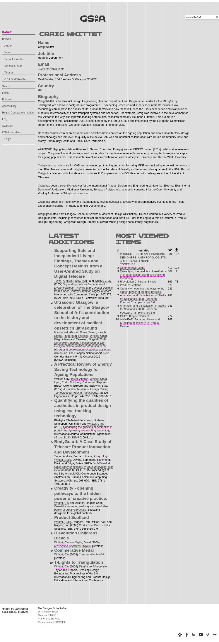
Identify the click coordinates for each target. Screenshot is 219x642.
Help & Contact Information (18, 112)
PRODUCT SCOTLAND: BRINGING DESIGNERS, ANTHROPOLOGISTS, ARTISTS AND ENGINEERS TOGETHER (143, 259)
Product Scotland (130, 285)
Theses (9, 72)
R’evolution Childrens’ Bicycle (138, 281)
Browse (6, 38)
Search (6, 86)
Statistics (7, 125)
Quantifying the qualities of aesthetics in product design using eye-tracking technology (143, 275)
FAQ (4, 119)
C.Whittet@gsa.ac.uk (51, 68)
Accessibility (9, 106)
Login (7, 139)
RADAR (7, 32)
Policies (6, 99)
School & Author (14, 59)
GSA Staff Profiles (15, 79)
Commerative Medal (132, 267)
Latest (5, 92)
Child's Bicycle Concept (134, 316)
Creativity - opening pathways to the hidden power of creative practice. (142, 290)
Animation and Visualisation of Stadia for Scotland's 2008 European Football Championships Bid (143, 299)
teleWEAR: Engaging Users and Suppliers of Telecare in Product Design (140, 323)
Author (8, 45)
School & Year (13, 65)
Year (7, 52)
